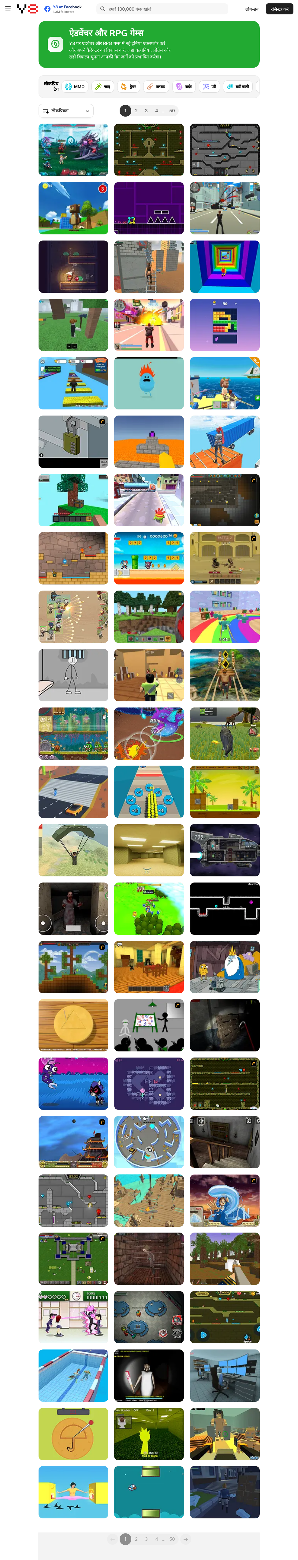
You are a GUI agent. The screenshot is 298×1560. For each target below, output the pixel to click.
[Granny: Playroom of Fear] (149, 1375)
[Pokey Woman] (73, 1492)
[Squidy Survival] (73, 1434)
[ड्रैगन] (128, 86)
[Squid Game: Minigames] (73, 1025)
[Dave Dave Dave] (225, 909)
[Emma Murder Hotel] (149, 967)
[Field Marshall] (73, 617)
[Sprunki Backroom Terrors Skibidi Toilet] (149, 1434)
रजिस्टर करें (280, 9)
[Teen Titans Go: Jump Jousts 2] (73, 1084)
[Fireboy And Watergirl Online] (225, 1317)
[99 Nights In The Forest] (73, 325)
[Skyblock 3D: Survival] (73, 500)
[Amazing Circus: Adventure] (149, 558)
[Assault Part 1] (149, 1025)
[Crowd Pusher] (149, 792)
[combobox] (66, 111)
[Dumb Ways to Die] (149, 383)
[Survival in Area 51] (225, 1375)
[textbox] (66, 110)
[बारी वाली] (238, 86)
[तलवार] (156, 86)
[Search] (101, 8)
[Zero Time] (225, 850)
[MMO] (74, 86)
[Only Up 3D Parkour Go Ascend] (225, 442)
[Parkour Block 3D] (149, 442)
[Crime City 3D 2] (149, 325)
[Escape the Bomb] (73, 442)
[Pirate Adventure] (149, 1200)
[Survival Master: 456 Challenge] (225, 617)
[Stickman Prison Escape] (73, 675)
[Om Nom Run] (149, 500)
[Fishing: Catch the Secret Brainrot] (225, 383)
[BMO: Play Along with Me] (225, 967)
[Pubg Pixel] (73, 850)
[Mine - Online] (149, 617)
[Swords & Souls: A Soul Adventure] (225, 558)
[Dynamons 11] (149, 733)
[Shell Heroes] (225, 792)
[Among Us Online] (149, 1317)
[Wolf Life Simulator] (225, 733)
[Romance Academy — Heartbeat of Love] (73, 1317)
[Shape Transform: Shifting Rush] (73, 792)
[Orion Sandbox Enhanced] (225, 500)
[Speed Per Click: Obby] (73, 383)
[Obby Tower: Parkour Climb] (225, 267)
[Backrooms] (149, 850)
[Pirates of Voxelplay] (225, 1259)
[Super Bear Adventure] (73, 208)
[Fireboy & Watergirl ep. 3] (225, 1084)
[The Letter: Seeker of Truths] (225, 1492)
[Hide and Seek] (149, 1142)
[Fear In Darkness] (225, 1025)
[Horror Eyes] (73, 909)
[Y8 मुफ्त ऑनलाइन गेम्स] (27, 8)
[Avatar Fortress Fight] (73, 1142)
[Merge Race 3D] (73, 1375)
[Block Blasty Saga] (225, 325)
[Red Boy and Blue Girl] (73, 558)
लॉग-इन (252, 9)
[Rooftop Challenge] (149, 267)
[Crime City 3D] (225, 208)
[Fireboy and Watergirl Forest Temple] (149, 150)
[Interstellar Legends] (73, 150)
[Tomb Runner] (225, 675)
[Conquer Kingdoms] (149, 909)
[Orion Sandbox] (73, 967)
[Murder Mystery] (149, 675)
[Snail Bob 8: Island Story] (73, 733)
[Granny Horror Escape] (225, 1142)
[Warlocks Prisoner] (149, 1259)
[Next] (250, 85)
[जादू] (102, 86)
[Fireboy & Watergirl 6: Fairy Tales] (73, 1200)
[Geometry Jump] (149, 208)
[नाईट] (184, 86)
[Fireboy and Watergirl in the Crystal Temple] (225, 150)
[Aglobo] (149, 1084)
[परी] (209, 86)
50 (172, 111)
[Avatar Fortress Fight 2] (225, 1200)
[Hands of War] (73, 1259)
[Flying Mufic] (149, 1492)
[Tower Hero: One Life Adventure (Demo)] (73, 267)
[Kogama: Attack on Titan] (225, 1434)
